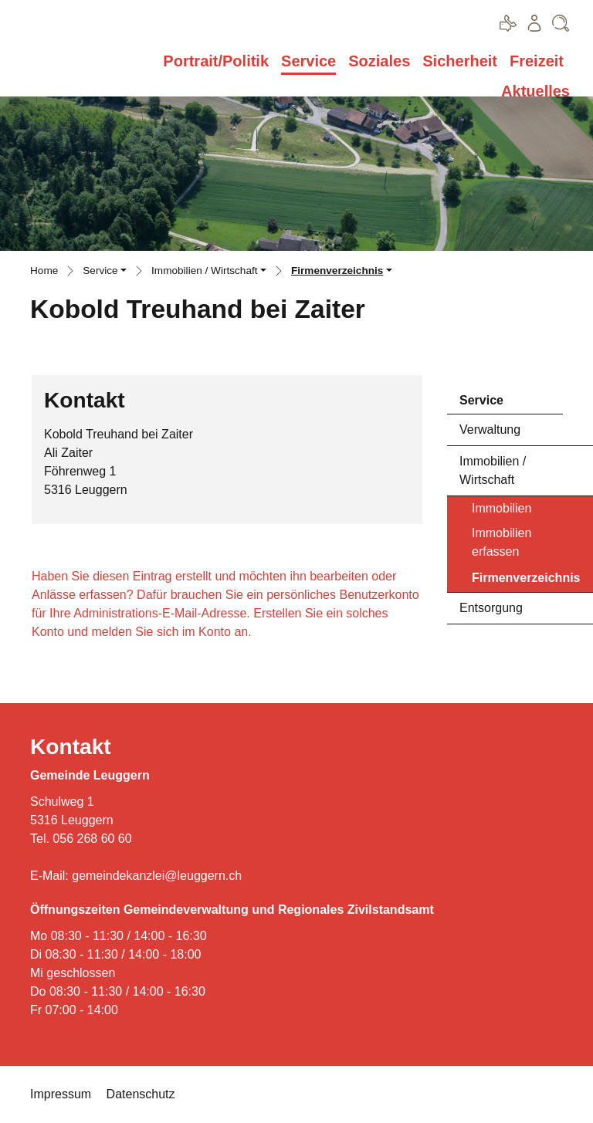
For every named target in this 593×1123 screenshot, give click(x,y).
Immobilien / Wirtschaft (492, 470)
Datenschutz (141, 1094)
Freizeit (537, 60)
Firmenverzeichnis (526, 581)
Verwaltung (489, 429)
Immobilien (501, 508)
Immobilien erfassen (501, 542)
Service (308, 60)
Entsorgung (491, 607)
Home (44, 270)
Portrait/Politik (216, 60)
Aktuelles (535, 91)
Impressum (60, 1094)
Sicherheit (459, 60)
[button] (105, 272)
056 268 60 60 (92, 838)
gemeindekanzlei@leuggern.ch (157, 875)
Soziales (379, 60)
